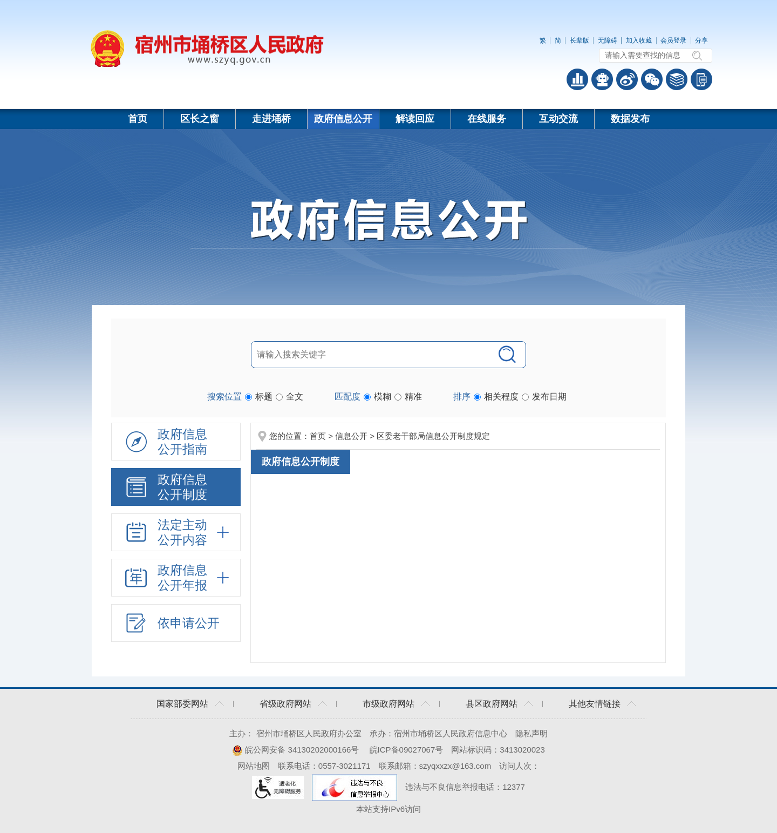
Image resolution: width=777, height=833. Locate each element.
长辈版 (579, 40)
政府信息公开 (343, 118)
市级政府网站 (388, 703)
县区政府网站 (491, 703)
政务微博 (627, 79)
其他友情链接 (595, 703)
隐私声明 (531, 733)
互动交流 (558, 118)
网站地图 (253, 765)
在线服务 (486, 118)
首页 (137, 118)
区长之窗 (199, 118)
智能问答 (602, 79)
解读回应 (415, 118)
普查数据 (577, 79)
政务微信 (652, 79)
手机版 (701, 79)
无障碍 (607, 40)
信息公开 (351, 436)
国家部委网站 (182, 703)
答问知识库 (676, 79)
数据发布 (630, 118)
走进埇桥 (271, 118)
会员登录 (673, 40)
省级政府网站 (285, 703)
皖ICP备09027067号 (407, 749)
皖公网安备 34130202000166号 (295, 749)
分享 (701, 40)
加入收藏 (639, 40)
